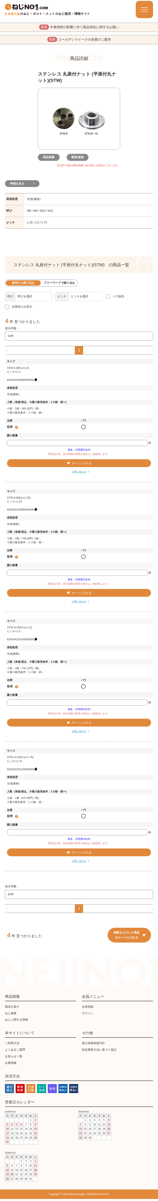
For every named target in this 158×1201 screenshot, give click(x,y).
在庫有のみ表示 (22, 308)
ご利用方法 (12, 1045)
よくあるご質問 (15, 1051)
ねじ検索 (10, 1015)
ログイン (87, 1015)
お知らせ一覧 (13, 1058)
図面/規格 (79, 159)
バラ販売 (118, 298)
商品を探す (12, 1008)
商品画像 (50, 159)
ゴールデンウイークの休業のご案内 (79, 41)
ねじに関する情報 (16, 1021)
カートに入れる (79, 465)
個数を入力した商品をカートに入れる (130, 937)
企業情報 (10, 1064)
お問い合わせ (79, 473)
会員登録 (87, 1008)
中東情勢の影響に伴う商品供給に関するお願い (79, 27)
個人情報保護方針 (93, 1045)
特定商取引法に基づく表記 (99, 1051)
